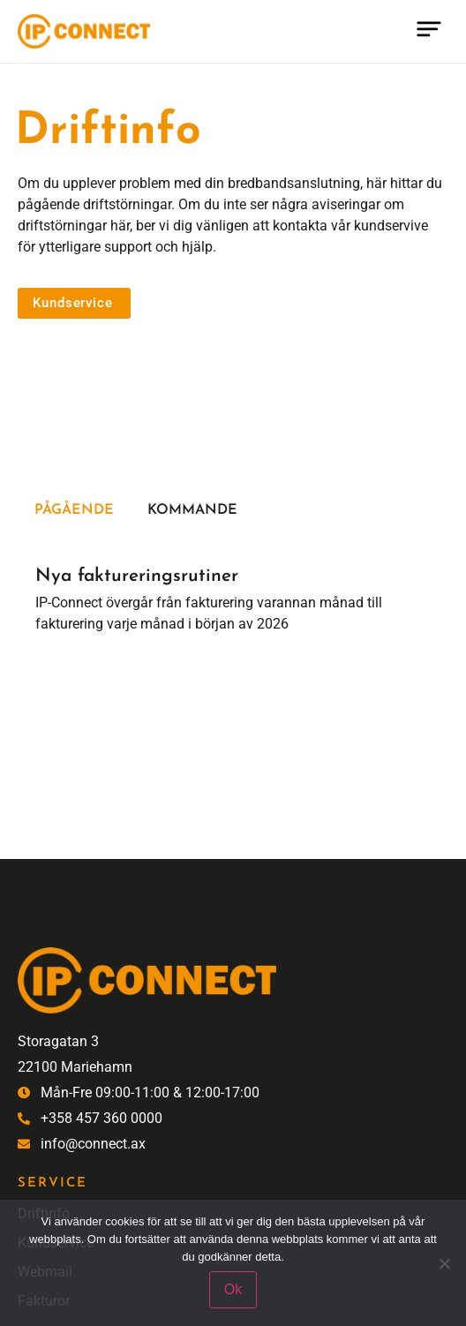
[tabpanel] (233, 595)
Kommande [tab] (192, 510)
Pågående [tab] (74, 510)
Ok (233, 1289)
